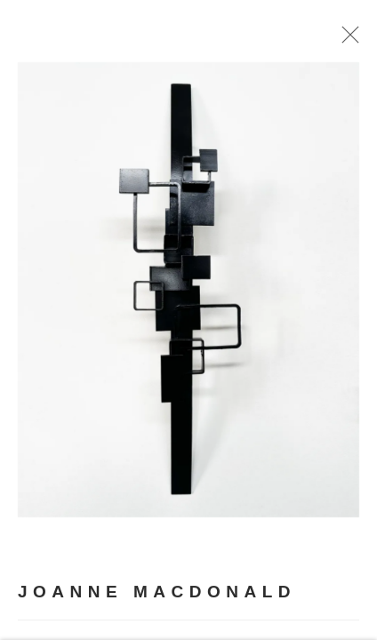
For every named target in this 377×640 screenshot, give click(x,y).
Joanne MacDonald (157, 602)
